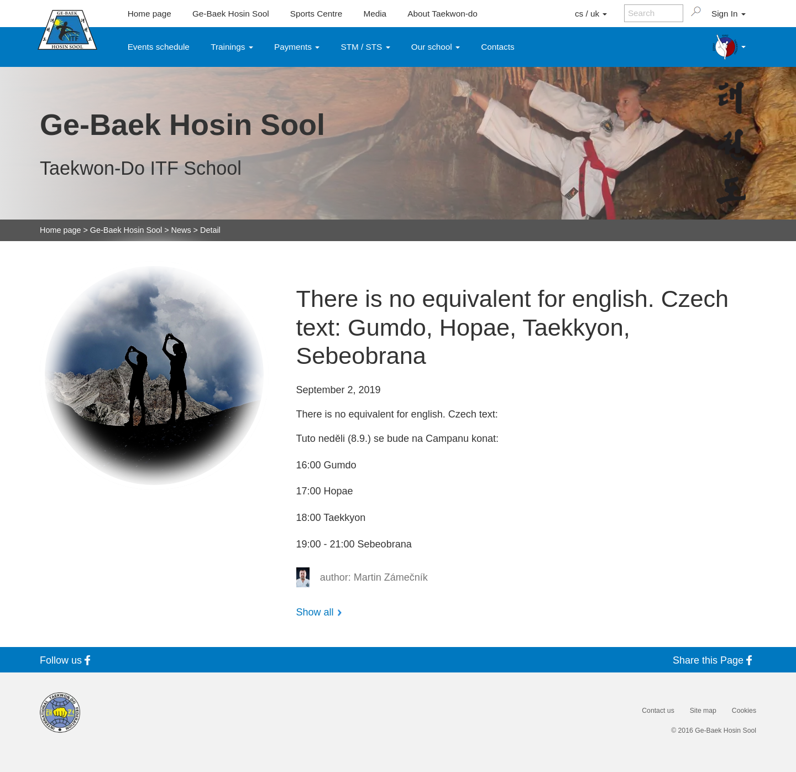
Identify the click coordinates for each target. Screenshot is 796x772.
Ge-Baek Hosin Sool (230, 13)
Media (374, 13)
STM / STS (365, 46)
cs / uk (591, 13)
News (181, 230)
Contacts (497, 46)
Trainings (232, 46)
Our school (435, 46)
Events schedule (159, 46)
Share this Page (714, 660)
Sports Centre (316, 13)
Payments (297, 46)
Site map (703, 710)
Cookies (744, 710)
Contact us (658, 710)
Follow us (67, 660)
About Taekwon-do (442, 13)
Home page (149, 13)
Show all (315, 612)
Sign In (728, 13)
